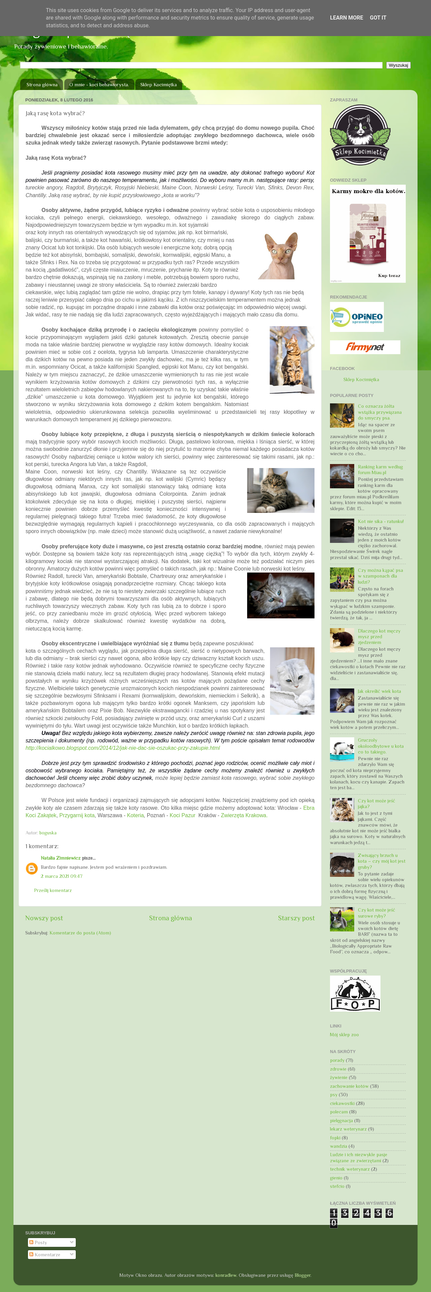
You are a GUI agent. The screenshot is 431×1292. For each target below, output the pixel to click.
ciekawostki (342, 1103)
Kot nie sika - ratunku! (381, 521)
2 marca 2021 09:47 (61, 876)
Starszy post (296, 918)
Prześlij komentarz (53, 890)
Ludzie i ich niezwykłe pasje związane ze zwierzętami (358, 1157)
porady (337, 1060)
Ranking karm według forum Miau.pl (380, 469)
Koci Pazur (184, 815)
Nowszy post (44, 918)
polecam (339, 1111)
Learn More (346, 17)
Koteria (135, 815)
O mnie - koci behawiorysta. (99, 84)
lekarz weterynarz (348, 1129)
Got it (378, 17)
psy (333, 1094)
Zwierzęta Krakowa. (244, 815)
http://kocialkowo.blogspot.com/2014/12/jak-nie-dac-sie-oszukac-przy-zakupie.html (123, 748)
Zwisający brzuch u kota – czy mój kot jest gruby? (381, 861)
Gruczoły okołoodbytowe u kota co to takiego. (381, 746)
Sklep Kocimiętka (158, 84)
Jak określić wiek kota (379, 691)
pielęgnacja (341, 1120)
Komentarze (44, 1254)
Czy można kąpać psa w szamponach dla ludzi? (380, 576)
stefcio (337, 1186)
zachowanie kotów (349, 1086)
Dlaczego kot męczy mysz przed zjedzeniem (379, 636)
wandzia (338, 1146)
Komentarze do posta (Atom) (80, 932)
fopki (335, 1137)
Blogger (302, 1275)
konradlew (226, 1275)
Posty (38, 1242)
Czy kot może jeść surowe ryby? (376, 912)
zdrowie (338, 1069)
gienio (336, 1177)
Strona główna (42, 84)
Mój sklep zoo (344, 1034)
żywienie (338, 1077)
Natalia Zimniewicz (60, 858)
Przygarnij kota (77, 815)
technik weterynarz (350, 1169)
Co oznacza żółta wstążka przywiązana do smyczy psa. (380, 412)
